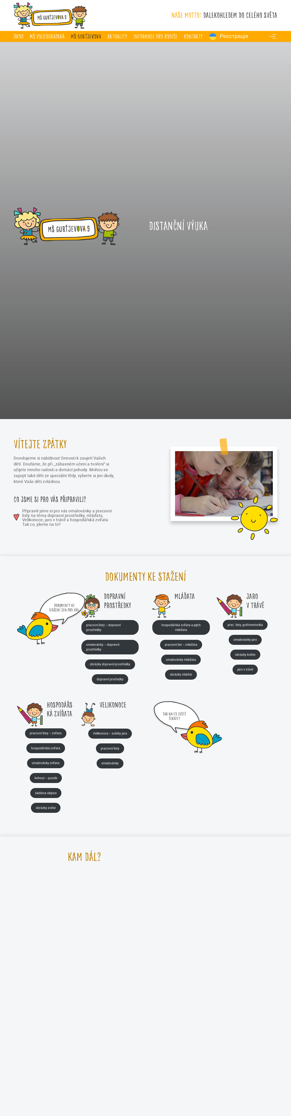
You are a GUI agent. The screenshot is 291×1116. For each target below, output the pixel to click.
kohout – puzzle (46, 778)
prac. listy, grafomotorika (245, 625)
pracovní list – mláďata (181, 644)
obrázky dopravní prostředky (110, 664)
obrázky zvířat (46, 808)
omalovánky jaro (245, 639)
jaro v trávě (245, 669)
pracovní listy (110, 748)
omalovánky (110, 763)
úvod (18, 36)
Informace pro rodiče (156, 36)
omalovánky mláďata (181, 659)
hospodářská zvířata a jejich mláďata (181, 627)
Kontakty (193, 36)
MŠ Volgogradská (47, 36)
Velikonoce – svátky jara (110, 733)
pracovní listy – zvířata (46, 733)
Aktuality (117, 36)
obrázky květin (245, 654)
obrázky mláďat (181, 674)
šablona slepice (46, 793)
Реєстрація (228, 36)
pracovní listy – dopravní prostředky (103, 627)
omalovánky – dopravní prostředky (102, 646)
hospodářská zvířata (45, 748)
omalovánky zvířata (46, 763)
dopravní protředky (110, 679)
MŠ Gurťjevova (86, 36)
